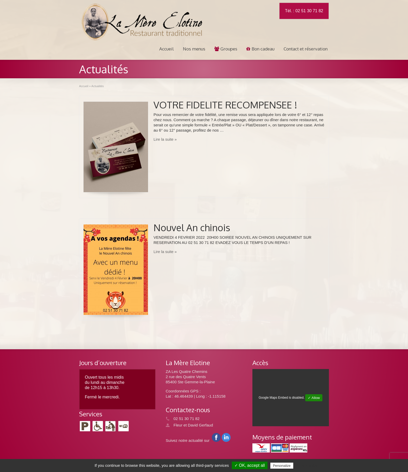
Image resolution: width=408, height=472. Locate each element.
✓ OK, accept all (249, 465)
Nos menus (194, 48)
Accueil (166, 48)
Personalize (282, 466)
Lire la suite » (165, 139)
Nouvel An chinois (192, 227)
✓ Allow (314, 398)
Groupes (225, 48)
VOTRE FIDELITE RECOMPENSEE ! (225, 105)
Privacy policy (306, 465)
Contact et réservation (306, 48)
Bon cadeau (260, 48)
